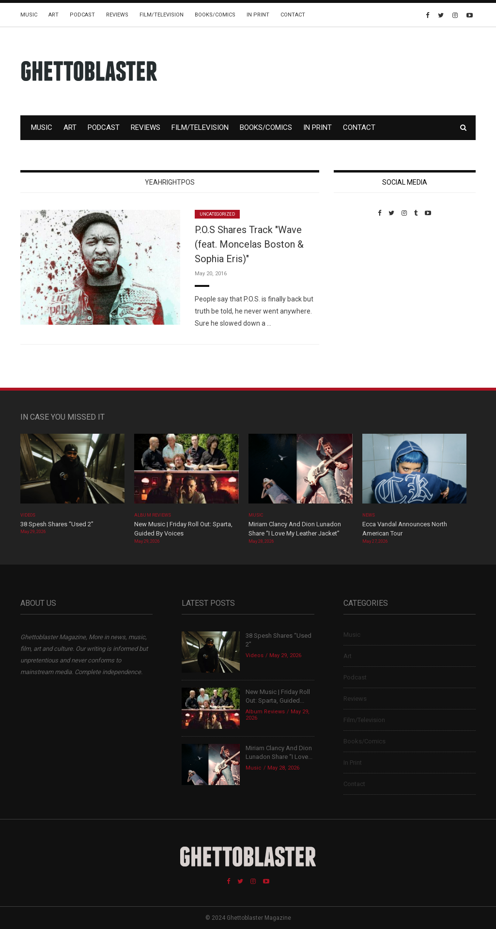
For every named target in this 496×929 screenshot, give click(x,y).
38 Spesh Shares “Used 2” (56, 524)
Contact (292, 15)
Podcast (82, 15)
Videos (27, 515)
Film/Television (162, 15)
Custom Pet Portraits (362, 283)
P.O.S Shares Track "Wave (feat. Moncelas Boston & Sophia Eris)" (249, 244)
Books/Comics (215, 15)
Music (28, 15)
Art (53, 15)
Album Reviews (152, 515)
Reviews (117, 15)
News (368, 515)
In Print (258, 15)
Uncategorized (217, 214)
